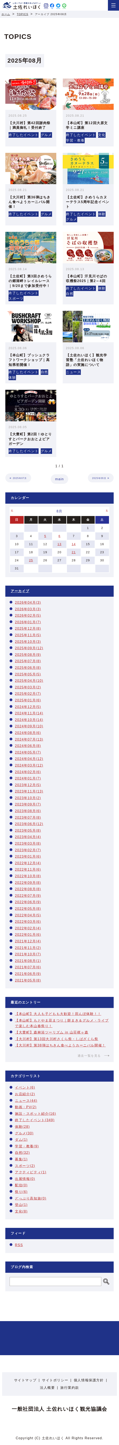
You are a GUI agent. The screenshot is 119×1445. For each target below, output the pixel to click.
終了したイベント (24, 135)
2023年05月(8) (28, 830)
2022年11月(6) (28, 869)
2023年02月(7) (28, 850)
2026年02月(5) (28, 615)
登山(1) (21, 1205)
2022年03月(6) (28, 921)
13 (60, 544)
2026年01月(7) (28, 622)
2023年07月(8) (28, 817)
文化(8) (21, 1211)
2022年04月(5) (28, 915)
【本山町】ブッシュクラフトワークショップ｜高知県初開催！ (29, 360)
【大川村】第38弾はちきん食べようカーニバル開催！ (60, 1045)
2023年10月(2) (28, 798)
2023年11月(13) (29, 791)
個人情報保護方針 (89, 1380)
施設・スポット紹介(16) (35, 1113)
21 (74, 552)
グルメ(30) (24, 1133)
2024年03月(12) (29, 765)
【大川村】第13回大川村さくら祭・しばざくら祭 (56, 1039)
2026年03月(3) (28, 609)
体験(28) (22, 1126)
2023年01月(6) (28, 856)
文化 (102, 135)
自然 (69, 293)
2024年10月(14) (29, 720)
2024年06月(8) (28, 746)
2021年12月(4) (28, 941)
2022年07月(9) (28, 895)
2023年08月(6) (28, 811)
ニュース (73, 372)
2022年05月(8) (28, 908)
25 (31, 560)
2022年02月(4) (28, 928)
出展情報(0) (25, 1179)
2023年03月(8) (28, 843)
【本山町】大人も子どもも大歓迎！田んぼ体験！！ (58, 1014)
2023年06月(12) (29, 824)
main (59, 479)
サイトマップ (25, 1380)
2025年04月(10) (29, 680)
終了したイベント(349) (35, 1120)
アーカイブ (20, 591)
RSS (19, 1245)
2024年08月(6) (28, 733)
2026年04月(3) (28, 602)
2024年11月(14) (29, 713)
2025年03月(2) (28, 687)
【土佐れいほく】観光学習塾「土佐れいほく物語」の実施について (86, 360)
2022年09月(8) (28, 882)
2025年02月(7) (28, 693)
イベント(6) (25, 1087)
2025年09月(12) (29, 648)
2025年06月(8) (28, 667)
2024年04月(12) (29, 759)
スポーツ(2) (25, 1166)
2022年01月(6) (28, 934)
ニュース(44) (26, 1100)
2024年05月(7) (28, 752)
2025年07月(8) (28, 661)
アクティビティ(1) (30, 1172)
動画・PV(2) (26, 1107)
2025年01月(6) (28, 700)
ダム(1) (21, 1139)
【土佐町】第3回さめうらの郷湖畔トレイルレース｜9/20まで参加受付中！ (30, 281)
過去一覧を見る (89, 1055)
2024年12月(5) (28, 707)
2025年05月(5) (28, 674)
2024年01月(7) (28, 778)
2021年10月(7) (28, 954)
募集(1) (21, 1159)
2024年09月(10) (29, 726)
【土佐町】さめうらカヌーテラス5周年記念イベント (87, 202)
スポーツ (16, 298)
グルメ (46, 135)
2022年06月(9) (28, 902)
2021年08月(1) (28, 961)
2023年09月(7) (28, 804)
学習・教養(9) (27, 1146)
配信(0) (21, 1185)
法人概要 (47, 1387)
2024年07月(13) (29, 739)
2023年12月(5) (28, 785)
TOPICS (22, 14)
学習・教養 (75, 140)
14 (74, 544)
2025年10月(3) (28, 642)
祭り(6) (21, 1192)
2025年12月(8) (28, 628)
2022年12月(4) (28, 863)
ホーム (5, 14)
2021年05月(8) (28, 980)
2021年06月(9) (28, 974)
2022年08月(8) (28, 889)
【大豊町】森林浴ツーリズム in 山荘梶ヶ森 (52, 1032)
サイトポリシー (55, 1380)
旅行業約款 (69, 1387)
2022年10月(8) (28, 876)
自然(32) (22, 1152)
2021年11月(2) (28, 948)
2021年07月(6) (28, 967)
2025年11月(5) (28, 635)
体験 (102, 214)
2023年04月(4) (28, 837)
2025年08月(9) (28, 655)
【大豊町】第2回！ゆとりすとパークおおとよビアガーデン (30, 439)
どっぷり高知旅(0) (30, 1198)
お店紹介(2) (25, 1094)
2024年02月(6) (28, 772)
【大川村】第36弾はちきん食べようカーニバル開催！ (30, 202)
